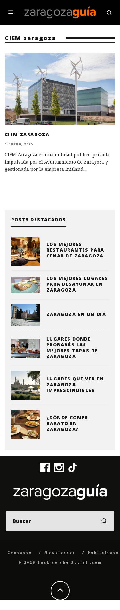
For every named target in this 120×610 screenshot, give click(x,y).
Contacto (19, 552)
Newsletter (59, 552)
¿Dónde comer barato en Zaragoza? (67, 423)
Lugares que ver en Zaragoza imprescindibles (75, 384)
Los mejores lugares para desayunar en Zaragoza (77, 284)
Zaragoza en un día (76, 314)
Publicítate (103, 552)
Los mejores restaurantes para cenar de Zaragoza (75, 250)
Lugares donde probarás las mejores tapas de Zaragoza (72, 348)
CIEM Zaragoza (27, 134)
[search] (104, 521)
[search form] (60, 521)
